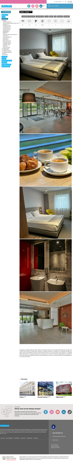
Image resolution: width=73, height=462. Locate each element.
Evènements (4, 62)
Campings (4, 53)
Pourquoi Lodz (5, 14)
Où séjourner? (9, 438)
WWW (51, 16)
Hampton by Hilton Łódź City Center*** (10, 34)
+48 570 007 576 (39, 16)
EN (56, 1)
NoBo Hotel (5, 45)
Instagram (60, 16)
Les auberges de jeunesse (7, 52)
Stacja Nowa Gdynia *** (7, 37)
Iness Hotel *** (5, 35)
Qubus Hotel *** (6, 38)
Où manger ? (4, 56)
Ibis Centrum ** (6, 39)
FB (55, 16)
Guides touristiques (6, 66)
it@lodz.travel (55, 440)
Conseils (36, 438)
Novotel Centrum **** (7, 26)
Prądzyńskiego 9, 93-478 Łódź (28, 16)
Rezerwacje (66, 16)
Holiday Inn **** (6, 24)
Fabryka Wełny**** (6, 30)
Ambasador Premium (7, 42)
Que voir (3, 16)
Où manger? (16, 438)
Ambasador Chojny (6, 44)
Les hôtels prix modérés (6, 50)
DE (60, 1)
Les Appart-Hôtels (5, 48)
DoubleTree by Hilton (7, 25)
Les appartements (5, 49)
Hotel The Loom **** (7, 29)
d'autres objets (5, 54)
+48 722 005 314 (58, 433)
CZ (65, 1)
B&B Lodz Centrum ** (7, 40)
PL (55, 1)
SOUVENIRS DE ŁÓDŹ (6, 64)
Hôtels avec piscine (6, 47)
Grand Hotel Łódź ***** (7, 21)
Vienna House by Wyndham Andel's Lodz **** (11, 23)
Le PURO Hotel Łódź (7, 28)
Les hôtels (4, 20)
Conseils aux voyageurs (7, 60)
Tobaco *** (5, 33)
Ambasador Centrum (7, 43)
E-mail (46, 16)
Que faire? (4, 58)
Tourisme (6, 12)
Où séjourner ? (5, 18)
